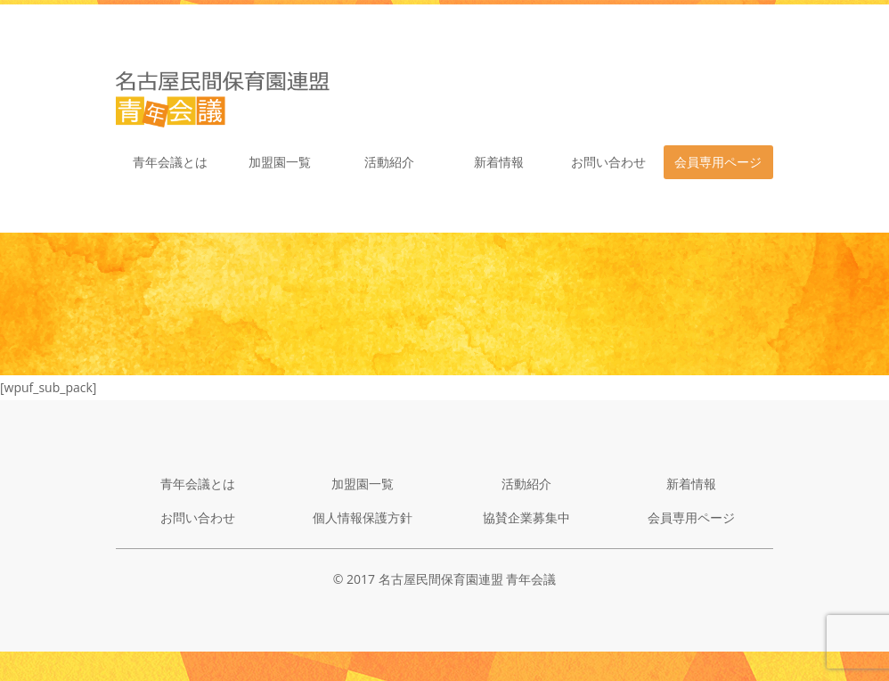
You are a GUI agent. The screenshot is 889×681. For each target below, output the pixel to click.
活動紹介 (389, 161)
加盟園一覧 (280, 161)
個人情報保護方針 (362, 517)
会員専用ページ (718, 161)
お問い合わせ (608, 161)
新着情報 (499, 161)
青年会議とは (170, 161)
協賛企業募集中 (526, 517)
